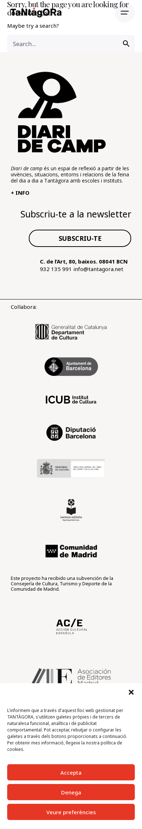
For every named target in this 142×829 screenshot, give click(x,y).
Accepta (71, 772)
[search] (126, 43)
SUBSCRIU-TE (80, 238)
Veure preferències (71, 812)
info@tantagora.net (98, 268)
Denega (71, 792)
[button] (131, 692)
